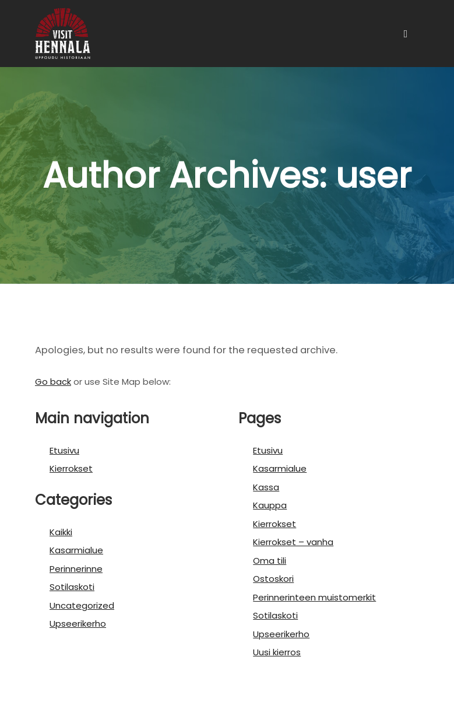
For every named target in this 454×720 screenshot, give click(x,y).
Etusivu (64, 450)
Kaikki (61, 532)
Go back (53, 381)
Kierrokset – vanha (293, 542)
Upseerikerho (78, 623)
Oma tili (269, 560)
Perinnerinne (76, 569)
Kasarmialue (76, 550)
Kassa (266, 487)
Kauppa (270, 505)
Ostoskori (273, 579)
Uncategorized (82, 605)
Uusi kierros (277, 652)
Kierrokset (71, 468)
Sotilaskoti (72, 587)
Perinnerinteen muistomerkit (314, 597)
